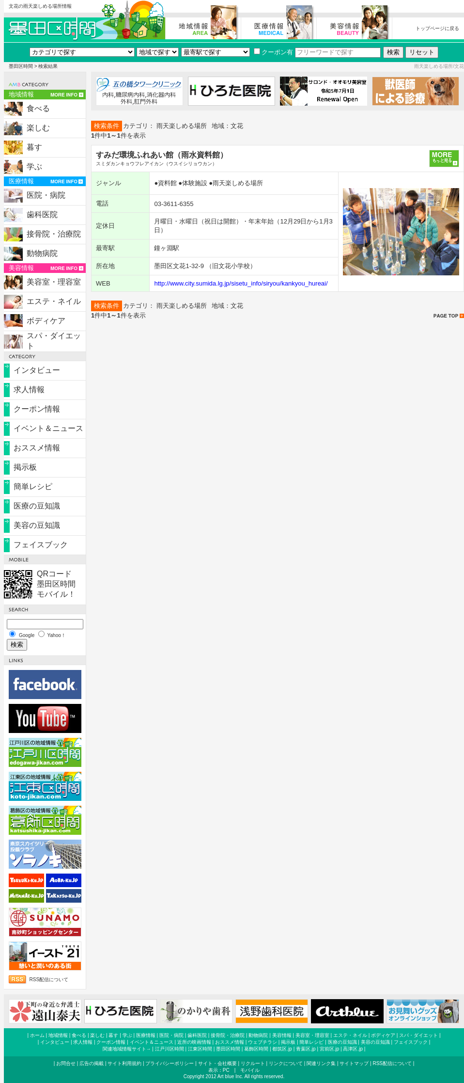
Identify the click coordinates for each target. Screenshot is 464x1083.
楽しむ (38, 128)
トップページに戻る (437, 28)
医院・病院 (46, 195)
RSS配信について (49, 979)
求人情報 (29, 389)
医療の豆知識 (37, 506)
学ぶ (34, 166)
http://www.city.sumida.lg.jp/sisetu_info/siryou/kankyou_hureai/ (240, 283)
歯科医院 (42, 214)
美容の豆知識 (37, 525)
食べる (38, 108)
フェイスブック (41, 545)
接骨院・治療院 (54, 234)
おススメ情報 (37, 448)
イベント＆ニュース (48, 428)
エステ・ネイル (54, 301)
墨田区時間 (21, 66)
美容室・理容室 (54, 282)
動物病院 (42, 253)
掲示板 (25, 467)
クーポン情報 (37, 409)
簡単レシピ (33, 486)
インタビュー (37, 370)
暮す (34, 147)
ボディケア (46, 321)
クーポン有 (273, 52)
